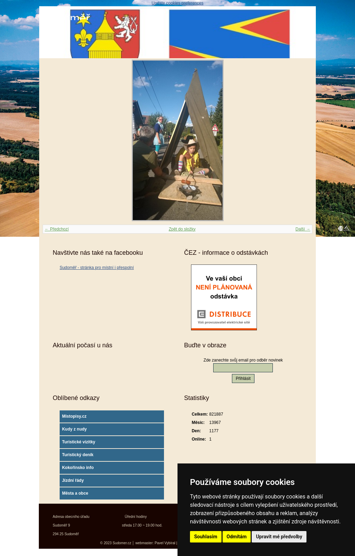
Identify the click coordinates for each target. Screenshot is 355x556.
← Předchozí (57, 229)
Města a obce (75, 493)
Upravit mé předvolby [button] (279, 536)
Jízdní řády (73, 480)
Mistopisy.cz (74, 416)
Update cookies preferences (177, 3)
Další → (302, 229)
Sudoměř (66, 18)
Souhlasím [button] (205, 536)
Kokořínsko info (78, 467)
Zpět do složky (182, 229)
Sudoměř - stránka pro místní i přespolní (97, 267)
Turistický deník (77, 454)
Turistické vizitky (78, 442)
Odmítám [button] (237, 536)
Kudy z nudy (74, 429)
